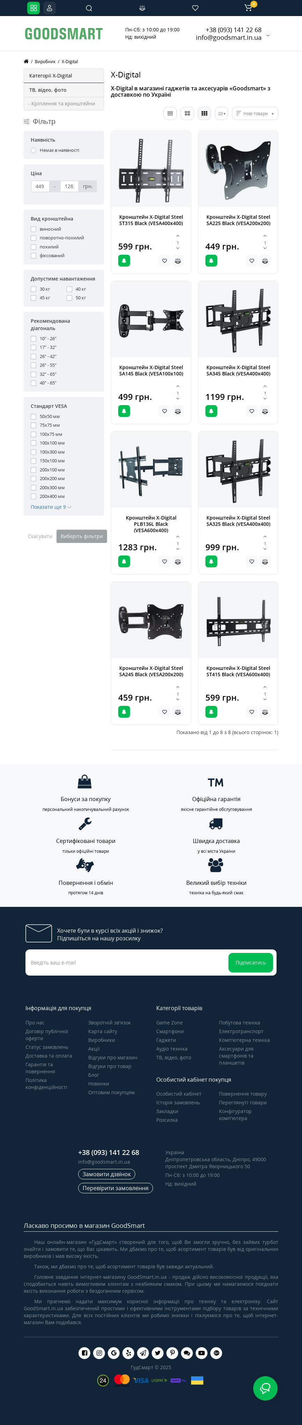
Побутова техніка (239, 1022)
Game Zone (169, 1022)
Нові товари (255, 114)
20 (220, 114)
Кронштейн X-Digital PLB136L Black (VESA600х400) (151, 524)
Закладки (167, 1111)
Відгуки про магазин (112, 1057)
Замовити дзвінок (107, 1174)
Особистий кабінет (179, 1093)
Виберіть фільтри (82, 536)
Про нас (35, 1022)
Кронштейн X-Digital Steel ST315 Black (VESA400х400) (151, 220)
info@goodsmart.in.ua (229, 37)
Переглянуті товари (243, 1102)
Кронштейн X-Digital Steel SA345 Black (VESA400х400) (238, 370)
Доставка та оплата (48, 1055)
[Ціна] (40, 186)
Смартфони (170, 1031)
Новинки (98, 1083)
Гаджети (166, 1040)
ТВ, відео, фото (173, 1057)
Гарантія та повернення (40, 1068)
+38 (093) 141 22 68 (234, 29)
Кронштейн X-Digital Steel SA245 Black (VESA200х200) (151, 671)
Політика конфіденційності (46, 1083)
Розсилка (167, 1120)
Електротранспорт (241, 1031)
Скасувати (40, 536)
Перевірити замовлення (116, 1188)
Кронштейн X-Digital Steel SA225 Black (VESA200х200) (238, 220)
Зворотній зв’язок (109, 1022)
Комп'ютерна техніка (244, 1040)
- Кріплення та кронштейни (61, 103)
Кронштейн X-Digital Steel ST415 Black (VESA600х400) (238, 671)
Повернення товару (243, 1093)
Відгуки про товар (109, 1066)
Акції (94, 1048)
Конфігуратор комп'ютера (235, 1114)
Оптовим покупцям (111, 1092)
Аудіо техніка (172, 1048)
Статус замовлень (46, 1047)
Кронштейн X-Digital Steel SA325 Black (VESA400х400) (238, 520)
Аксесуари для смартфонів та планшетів (236, 1055)
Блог (93, 1075)
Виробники (101, 1040)
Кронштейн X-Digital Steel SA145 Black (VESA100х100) (151, 370)
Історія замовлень (178, 1102)
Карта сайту (102, 1031)
